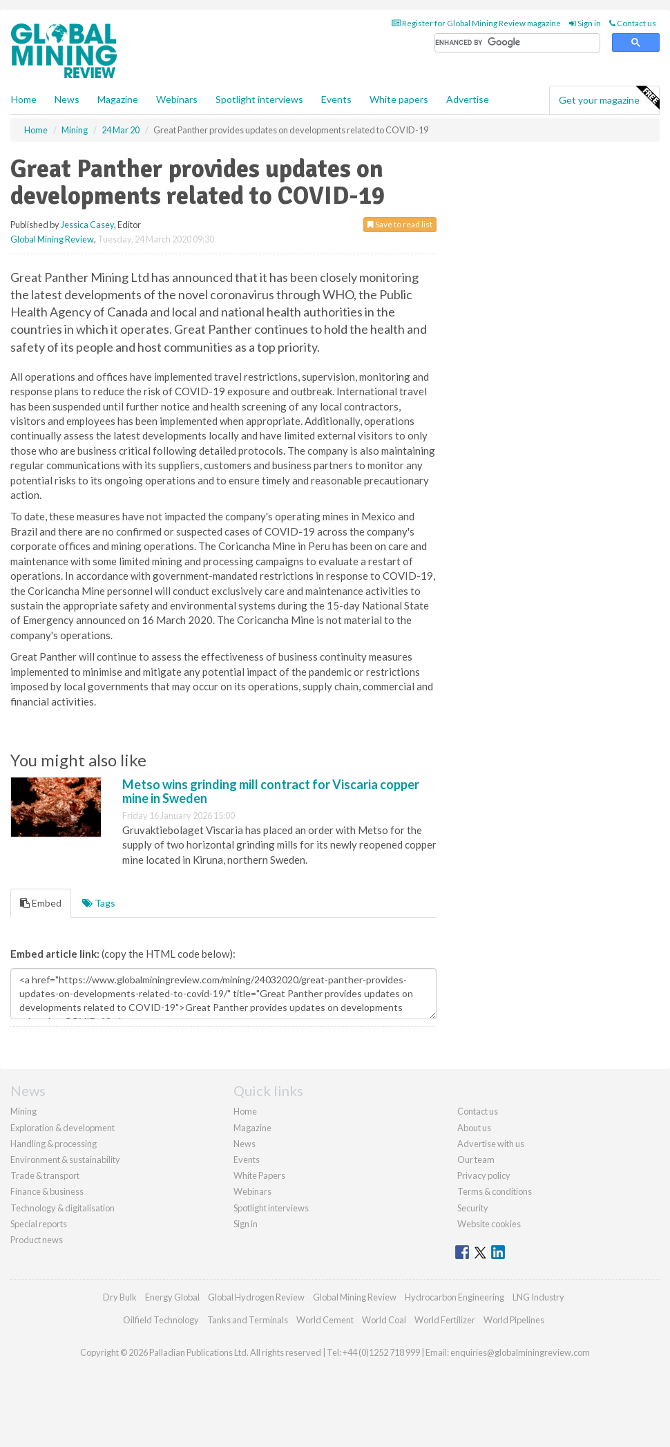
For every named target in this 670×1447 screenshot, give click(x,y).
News (244, 1143)
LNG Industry (538, 1297)
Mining (23, 1111)
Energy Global (172, 1297)
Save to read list (399, 224)
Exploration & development (62, 1127)
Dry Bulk (120, 1297)
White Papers (259, 1175)
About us (474, 1127)
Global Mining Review (52, 239)
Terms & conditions (494, 1191)
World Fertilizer (444, 1319)
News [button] (67, 99)
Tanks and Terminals (247, 1319)
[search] (517, 43)
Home (24, 99)
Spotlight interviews (259, 99)
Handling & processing (53, 1143)
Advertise (467, 99)
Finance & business (47, 1191)
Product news (36, 1239)
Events (336, 99)
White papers (399, 99)
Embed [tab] (40, 903)
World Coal (384, 1319)
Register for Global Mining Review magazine (476, 23)
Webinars (177, 99)
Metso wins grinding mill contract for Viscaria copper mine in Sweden (270, 791)
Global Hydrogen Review (256, 1297)
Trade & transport (44, 1175)
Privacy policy (483, 1175)
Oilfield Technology (161, 1319)
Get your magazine (609, 98)
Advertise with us (490, 1143)
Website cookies (489, 1223)
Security (472, 1207)
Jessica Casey (87, 224)
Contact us (632, 23)
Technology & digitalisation (62, 1207)
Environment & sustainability (65, 1159)
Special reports (38, 1223)
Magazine (117, 99)
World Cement (325, 1319)
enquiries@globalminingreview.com (520, 1352)
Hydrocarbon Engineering (454, 1297)
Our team (476, 1159)
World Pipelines (514, 1319)
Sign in (585, 23)
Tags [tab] (98, 903)
